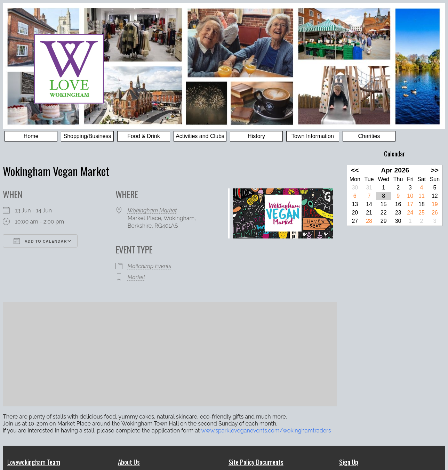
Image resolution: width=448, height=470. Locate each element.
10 (410, 196)
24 (410, 213)
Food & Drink (143, 136)
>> (435, 170)
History (256, 136)
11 (421, 196)
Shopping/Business (87, 136)
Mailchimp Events (149, 266)
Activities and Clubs (200, 136)
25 (421, 213)
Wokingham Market (152, 210)
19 (435, 204)
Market (136, 277)
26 (435, 213)
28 (369, 221)
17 (410, 204)
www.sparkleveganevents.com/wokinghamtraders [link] (266, 430)
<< (355, 170)
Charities (369, 136)
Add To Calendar (40, 241)
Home (31, 136)
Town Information (312, 136)
